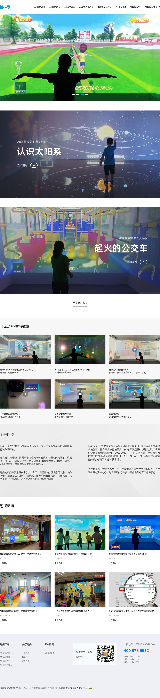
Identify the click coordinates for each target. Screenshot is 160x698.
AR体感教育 (39, 7)
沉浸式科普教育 (86, 7)
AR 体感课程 (5, 657)
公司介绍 (25, 653)
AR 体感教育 (49, 653)
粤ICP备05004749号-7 (74, 688)
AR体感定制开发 (152, 7)
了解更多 (4, 562)
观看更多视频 (80, 302)
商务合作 (25, 661)
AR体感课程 (54, 7)
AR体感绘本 (121, 7)
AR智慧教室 (69, 7)
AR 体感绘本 (5, 661)
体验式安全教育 (104, 7)
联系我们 (25, 657)
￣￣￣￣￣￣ (80, 307)
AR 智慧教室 (5, 653)
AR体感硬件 (135, 7)
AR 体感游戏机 (6, 665)
